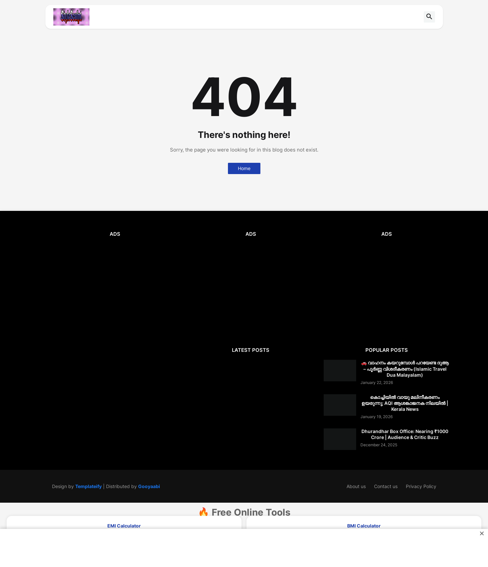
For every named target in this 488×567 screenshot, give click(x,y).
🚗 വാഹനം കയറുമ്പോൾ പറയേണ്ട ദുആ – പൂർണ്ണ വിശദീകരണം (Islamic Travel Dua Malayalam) (405, 368)
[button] (429, 17)
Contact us (386, 486)
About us (356, 486)
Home (244, 168)
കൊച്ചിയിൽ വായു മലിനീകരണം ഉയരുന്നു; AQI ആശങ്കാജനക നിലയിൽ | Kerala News (404, 403)
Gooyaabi (149, 486)
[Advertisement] (115, 290)
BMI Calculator (364, 526)
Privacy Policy (421, 486)
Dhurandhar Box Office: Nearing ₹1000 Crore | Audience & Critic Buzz (404, 434)
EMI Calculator (124, 526)
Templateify (88, 486)
